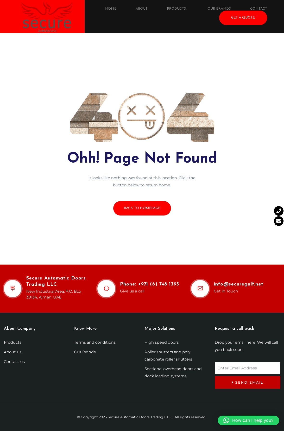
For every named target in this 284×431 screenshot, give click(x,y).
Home (110, 9)
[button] (248, 420)
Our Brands (219, 9)
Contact (258, 9)
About (142, 9)
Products (176, 9)
